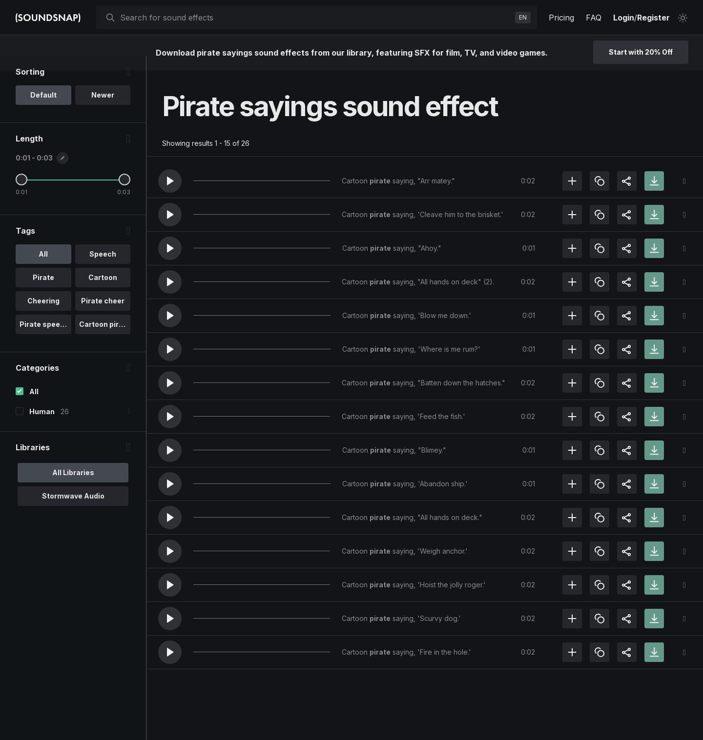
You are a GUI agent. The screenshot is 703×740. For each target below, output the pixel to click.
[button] (170, 181)
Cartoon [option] (102, 291)
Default (43, 109)
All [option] (43, 268)
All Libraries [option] (73, 486)
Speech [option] (102, 268)
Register (653, 17)
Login (623, 17)
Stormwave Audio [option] (73, 510)
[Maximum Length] (124, 194)
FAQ (593, 17)
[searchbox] (315, 17)
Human (42, 425)
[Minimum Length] (21, 194)
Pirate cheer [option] (102, 315)
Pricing (561, 17)
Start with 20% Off (641, 52)
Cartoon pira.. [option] (103, 338)
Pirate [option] (43, 291)
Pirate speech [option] (44, 338)
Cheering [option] (43, 315)
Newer (102, 109)
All (34, 405)
